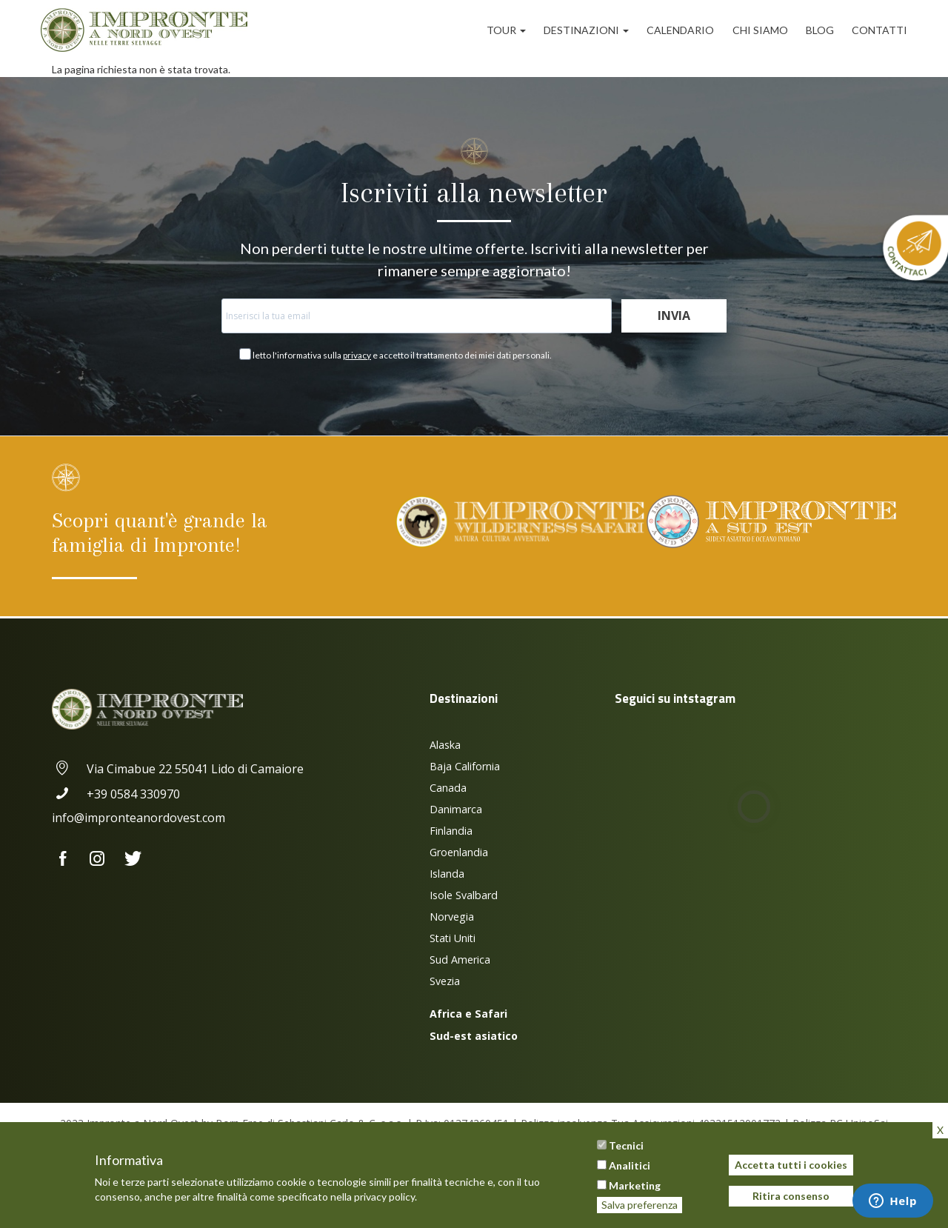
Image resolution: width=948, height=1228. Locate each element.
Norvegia (452, 917)
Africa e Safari (468, 1014)
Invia (674, 315)
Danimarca (456, 809)
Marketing (635, 1185)
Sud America (460, 959)
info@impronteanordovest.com (138, 818)
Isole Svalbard (464, 895)
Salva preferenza (639, 1204)
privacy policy (384, 1196)
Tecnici (626, 1145)
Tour (506, 30)
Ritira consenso (791, 1195)
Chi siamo (760, 30)
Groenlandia (459, 852)
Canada (448, 788)
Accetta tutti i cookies (791, 1164)
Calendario (680, 30)
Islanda (447, 874)
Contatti (879, 30)
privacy (357, 355)
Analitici (629, 1165)
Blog (820, 30)
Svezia (445, 981)
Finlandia (451, 831)
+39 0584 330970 (116, 794)
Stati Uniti (452, 938)
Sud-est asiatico (474, 1036)
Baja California (465, 766)
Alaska (445, 745)
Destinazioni (586, 30)
